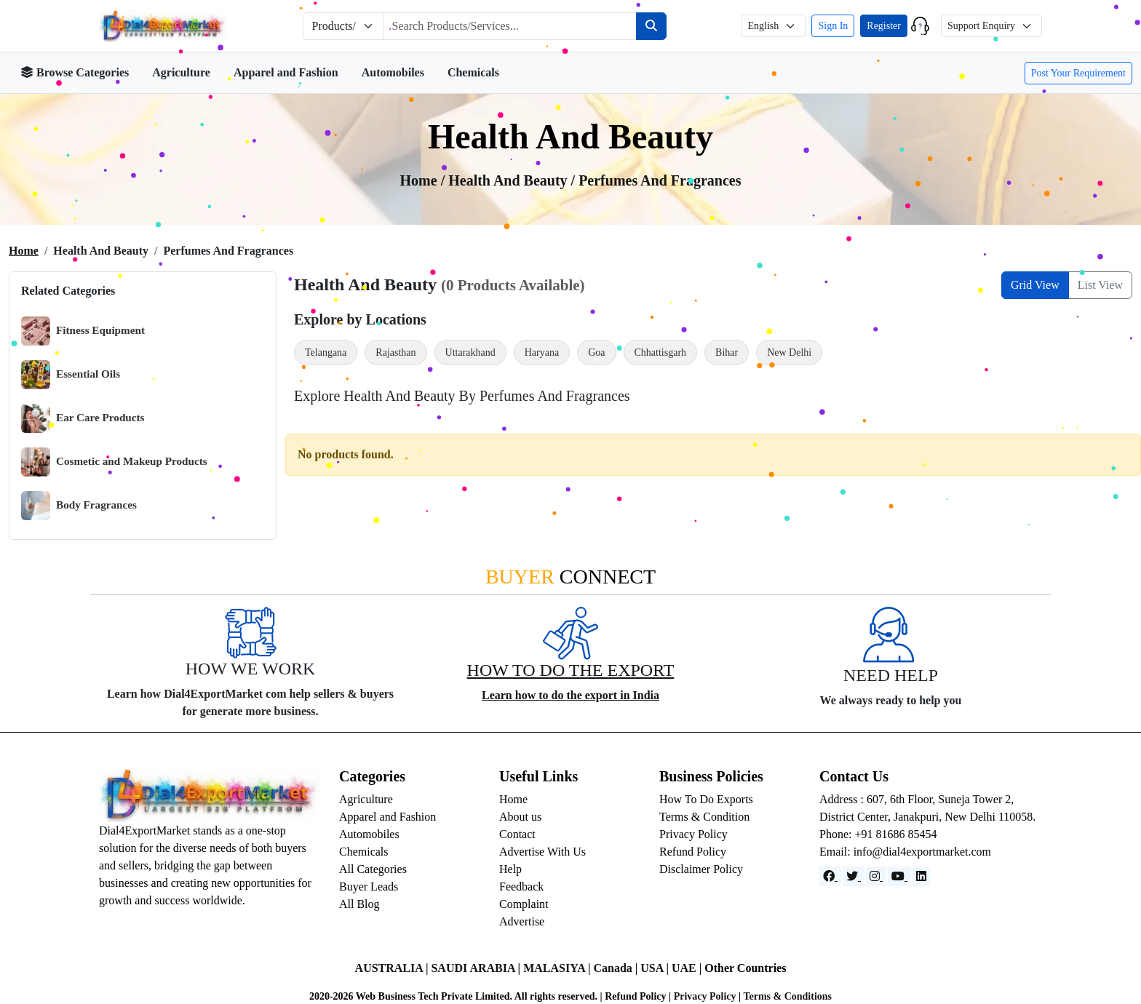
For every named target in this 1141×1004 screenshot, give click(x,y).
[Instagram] (876, 876)
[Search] (651, 26)
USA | (656, 968)
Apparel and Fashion (286, 72)
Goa (596, 352)
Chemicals (473, 72)
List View (1100, 285)
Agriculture (181, 72)
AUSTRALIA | (393, 968)
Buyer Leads (368, 886)
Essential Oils (70, 374)
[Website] (853, 876)
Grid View (1035, 285)
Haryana (542, 352)
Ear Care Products (83, 418)
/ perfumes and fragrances (656, 180)
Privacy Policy (693, 834)
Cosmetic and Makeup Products (114, 462)
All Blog (359, 904)
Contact (517, 834)
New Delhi (789, 352)
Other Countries (745, 968)
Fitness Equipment (83, 331)
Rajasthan (395, 352)
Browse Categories (74, 72)
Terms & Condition (704, 816)
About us (520, 816)
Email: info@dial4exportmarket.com (905, 851)
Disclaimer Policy (701, 869)
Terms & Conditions (787, 996)
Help (510, 869)
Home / (424, 180)
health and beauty (509, 180)
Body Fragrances (79, 505)
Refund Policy (692, 851)
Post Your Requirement (1078, 73)
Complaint (524, 904)
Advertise (521, 921)
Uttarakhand (470, 352)
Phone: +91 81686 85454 (878, 834)
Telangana (325, 352)
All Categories (373, 869)
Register (884, 25)
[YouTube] (899, 876)
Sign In (833, 25)
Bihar (726, 352)
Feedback (521, 886)
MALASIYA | (558, 968)
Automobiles (393, 72)
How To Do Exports (706, 799)
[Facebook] (830, 876)
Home (24, 250)
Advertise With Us (542, 851)
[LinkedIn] (921, 876)
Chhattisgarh (661, 352)
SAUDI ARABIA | (477, 968)
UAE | (688, 968)
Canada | (616, 968)
